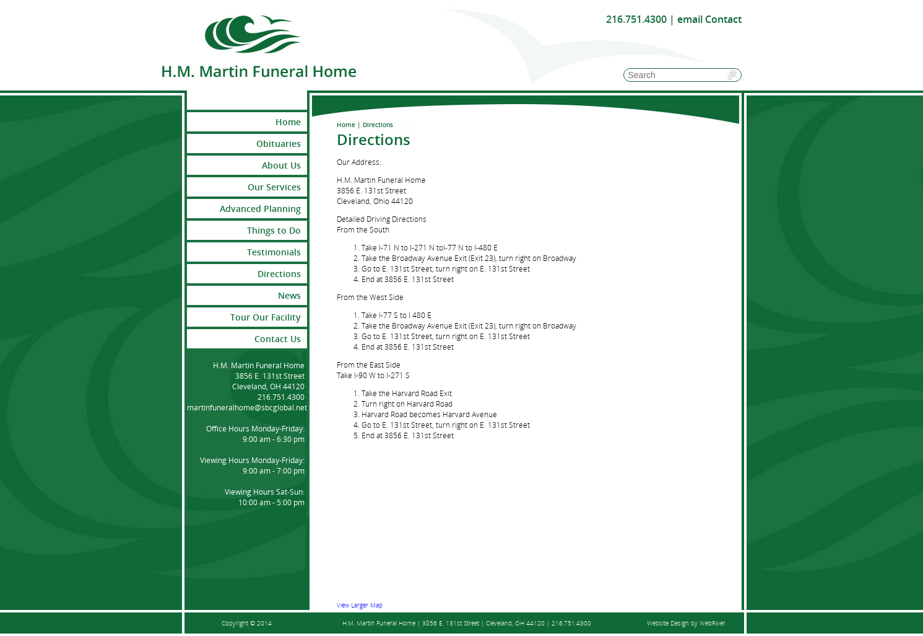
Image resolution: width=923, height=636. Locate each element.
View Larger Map (360, 605)
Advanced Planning (260, 208)
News (289, 295)
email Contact (709, 19)
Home (346, 124)
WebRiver (713, 623)
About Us (281, 165)
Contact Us (277, 339)
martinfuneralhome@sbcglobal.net (247, 407)
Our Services (274, 187)
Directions (279, 274)
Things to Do (274, 230)
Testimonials (274, 252)
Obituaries (278, 143)
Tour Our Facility (265, 317)
